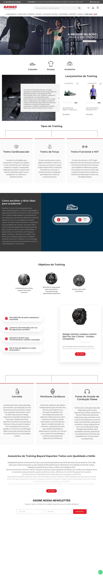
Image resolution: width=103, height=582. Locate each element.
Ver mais (80, 354)
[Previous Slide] (58, 98)
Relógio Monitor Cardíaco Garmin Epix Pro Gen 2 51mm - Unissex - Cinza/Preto (80, 336)
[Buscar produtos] (79, 8)
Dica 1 (61, 219)
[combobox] (57, 8)
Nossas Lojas (95, 2)
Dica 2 (82, 219)
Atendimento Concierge (13, 2)
